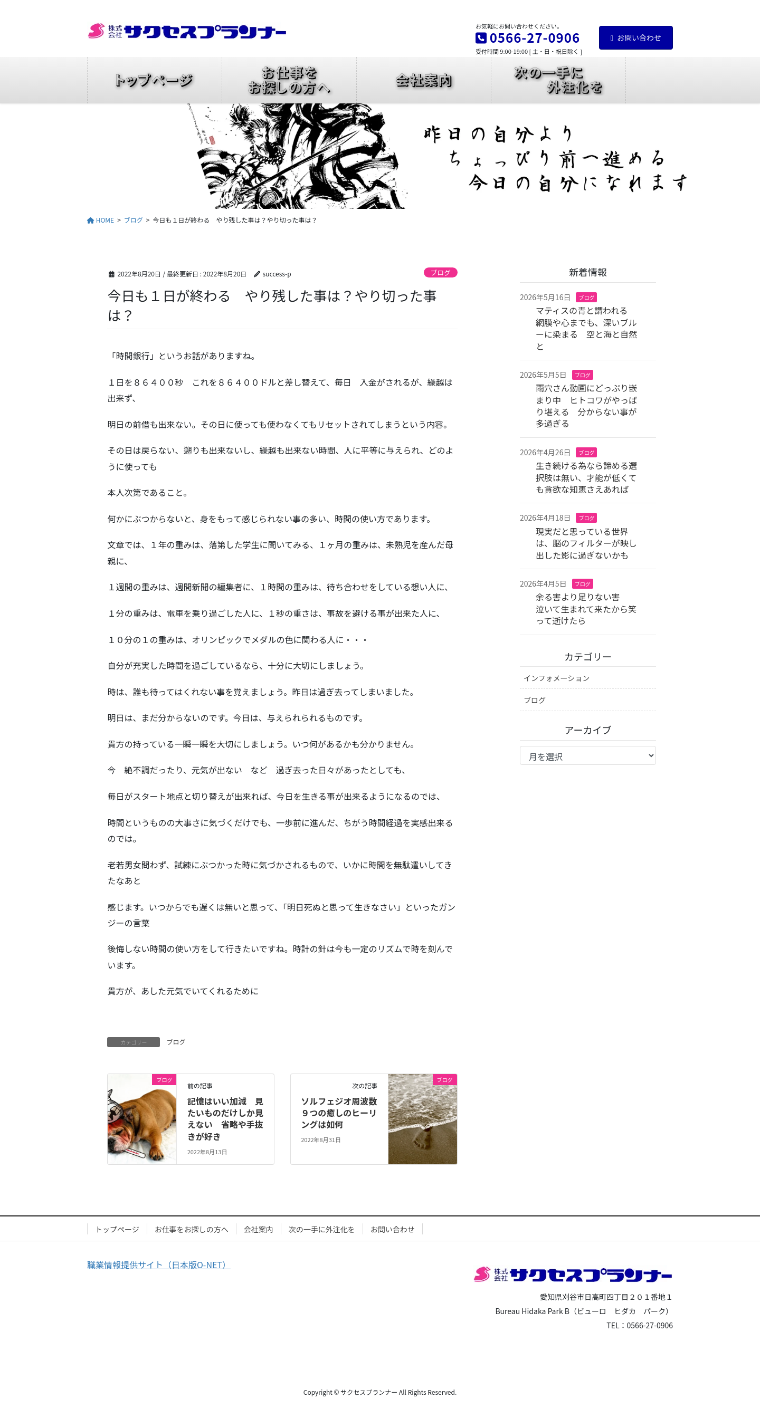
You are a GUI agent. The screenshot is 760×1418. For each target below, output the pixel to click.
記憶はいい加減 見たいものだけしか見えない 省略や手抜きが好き (225, 1119)
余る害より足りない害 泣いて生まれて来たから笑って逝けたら (586, 608)
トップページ (117, 1229)
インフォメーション (557, 678)
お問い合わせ (636, 37)
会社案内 (258, 1229)
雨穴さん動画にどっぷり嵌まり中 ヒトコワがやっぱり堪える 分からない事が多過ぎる (586, 405)
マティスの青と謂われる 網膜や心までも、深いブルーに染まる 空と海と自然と (586, 328)
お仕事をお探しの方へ (192, 1229)
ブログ (440, 272)
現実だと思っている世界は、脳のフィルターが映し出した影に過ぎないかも (586, 543)
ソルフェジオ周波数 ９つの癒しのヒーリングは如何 (343, 1113)
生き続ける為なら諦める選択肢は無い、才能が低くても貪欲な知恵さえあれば (586, 477)
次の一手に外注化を (322, 1229)
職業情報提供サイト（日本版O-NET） (159, 1264)
